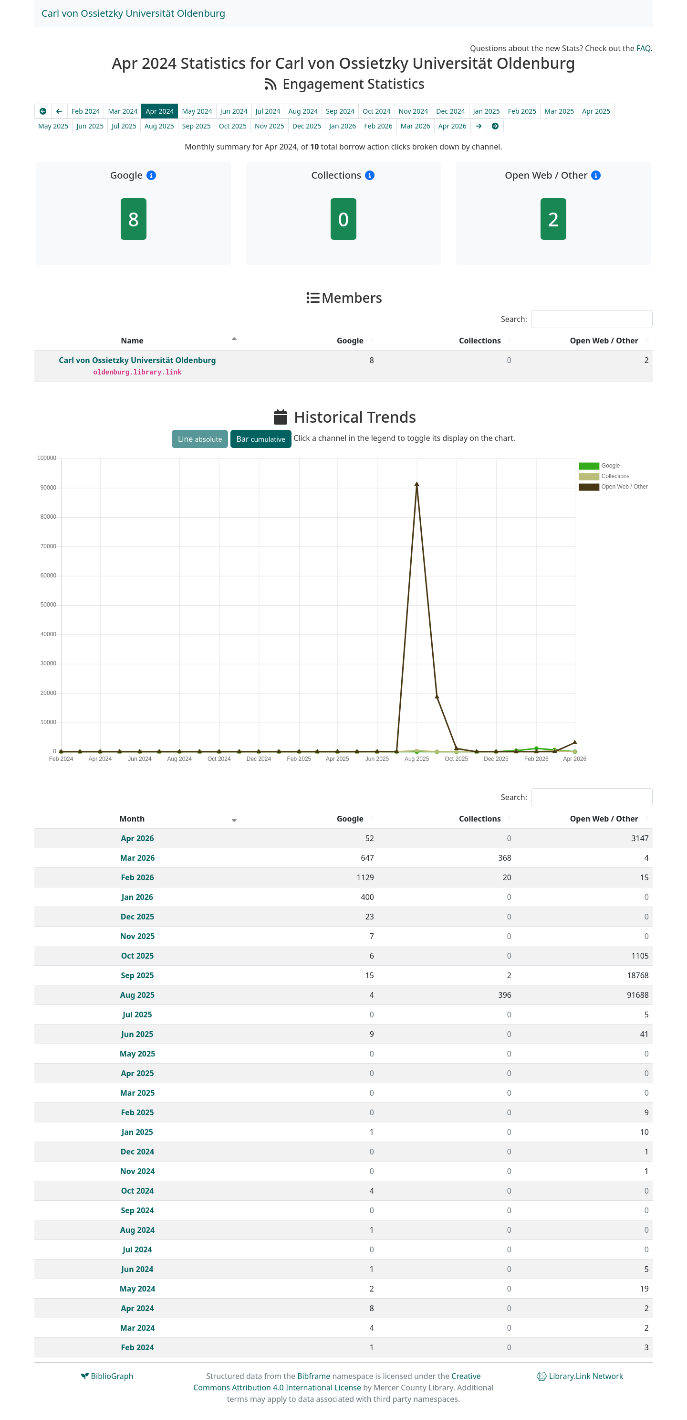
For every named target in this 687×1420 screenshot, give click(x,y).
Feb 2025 (522, 111)
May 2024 (197, 111)
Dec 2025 (307, 125)
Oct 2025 (233, 125)
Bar (261, 439)
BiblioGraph (107, 1376)
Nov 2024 (413, 111)
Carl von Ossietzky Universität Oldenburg (133, 13)
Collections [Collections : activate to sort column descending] (480, 340)
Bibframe (313, 1376)
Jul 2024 (268, 111)
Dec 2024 (450, 111)
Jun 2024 (234, 111)
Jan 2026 (342, 125)
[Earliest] (43, 111)
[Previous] (59, 111)
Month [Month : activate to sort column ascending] (132, 818)
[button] (151, 175)
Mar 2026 (415, 125)
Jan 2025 (486, 111)
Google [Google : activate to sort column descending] (350, 340)
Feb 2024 (86, 111)
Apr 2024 (160, 111)
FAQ (643, 48)
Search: (577, 319)
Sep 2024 (340, 111)
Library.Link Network (580, 1376)
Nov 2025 (269, 125)
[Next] (479, 125)
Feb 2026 (378, 125)
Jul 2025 (124, 125)
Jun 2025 (90, 125)
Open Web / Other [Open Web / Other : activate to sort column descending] (604, 340)
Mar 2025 (559, 111)
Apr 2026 (452, 125)
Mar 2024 (122, 111)
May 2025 (53, 125)
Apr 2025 (596, 111)
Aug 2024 (303, 111)
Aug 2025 (159, 125)
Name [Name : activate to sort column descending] (132, 340)
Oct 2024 (376, 111)
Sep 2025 (196, 125)
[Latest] (495, 125)
